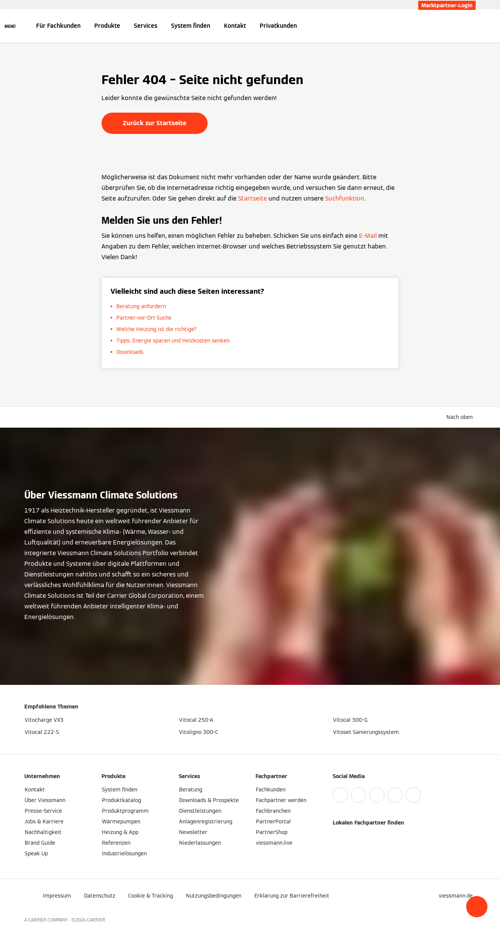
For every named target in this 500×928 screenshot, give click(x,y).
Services (145, 25)
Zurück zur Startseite (154, 123)
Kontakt (235, 25)
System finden (190, 25)
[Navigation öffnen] (10, 25)
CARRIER (96, 920)
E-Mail (368, 236)
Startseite (252, 198)
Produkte (107, 25)
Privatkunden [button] (278, 25)
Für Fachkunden (58, 25)
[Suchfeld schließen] (471, 25)
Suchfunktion (344, 198)
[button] (476, 906)
